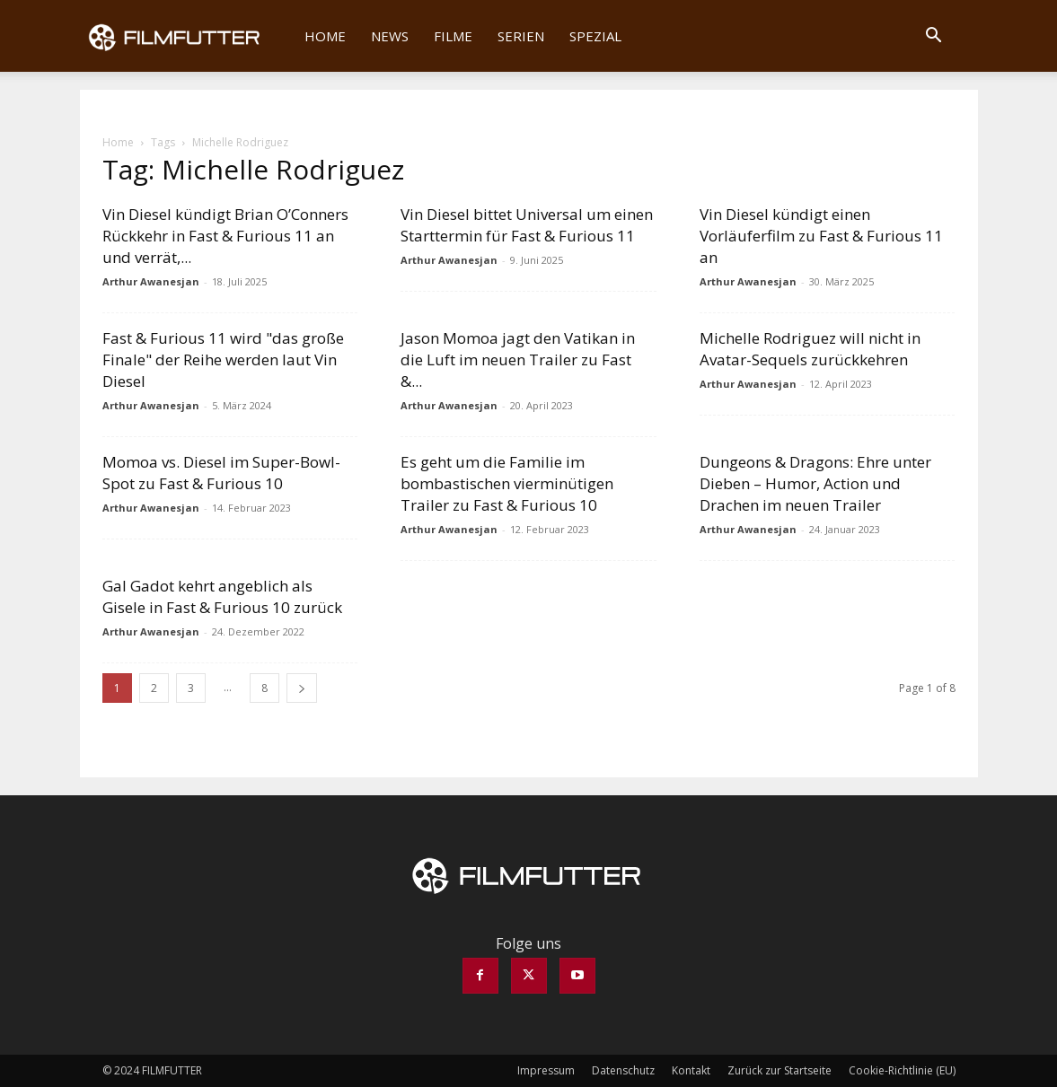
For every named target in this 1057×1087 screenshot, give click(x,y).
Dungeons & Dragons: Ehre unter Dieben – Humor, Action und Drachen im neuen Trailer (815, 483)
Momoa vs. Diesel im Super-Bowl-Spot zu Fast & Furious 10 (221, 472)
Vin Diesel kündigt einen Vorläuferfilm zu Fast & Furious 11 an (821, 235)
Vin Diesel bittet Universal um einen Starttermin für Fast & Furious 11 (527, 225)
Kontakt (691, 1070)
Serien (521, 36)
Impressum (546, 1070)
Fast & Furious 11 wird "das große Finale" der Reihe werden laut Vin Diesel (223, 359)
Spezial (595, 36)
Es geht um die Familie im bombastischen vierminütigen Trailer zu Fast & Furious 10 (507, 483)
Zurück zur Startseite (779, 1070)
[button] (934, 37)
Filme (453, 36)
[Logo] (186, 36)
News (390, 36)
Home (325, 36)
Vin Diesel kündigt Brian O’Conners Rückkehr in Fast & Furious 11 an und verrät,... (225, 235)
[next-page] (301, 688)
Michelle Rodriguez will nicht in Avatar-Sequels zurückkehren (810, 349)
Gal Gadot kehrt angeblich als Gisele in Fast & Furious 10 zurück (222, 596)
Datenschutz (623, 1070)
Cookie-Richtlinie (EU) (902, 1070)
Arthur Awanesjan (150, 281)
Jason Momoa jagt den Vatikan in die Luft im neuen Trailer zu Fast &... (518, 359)
